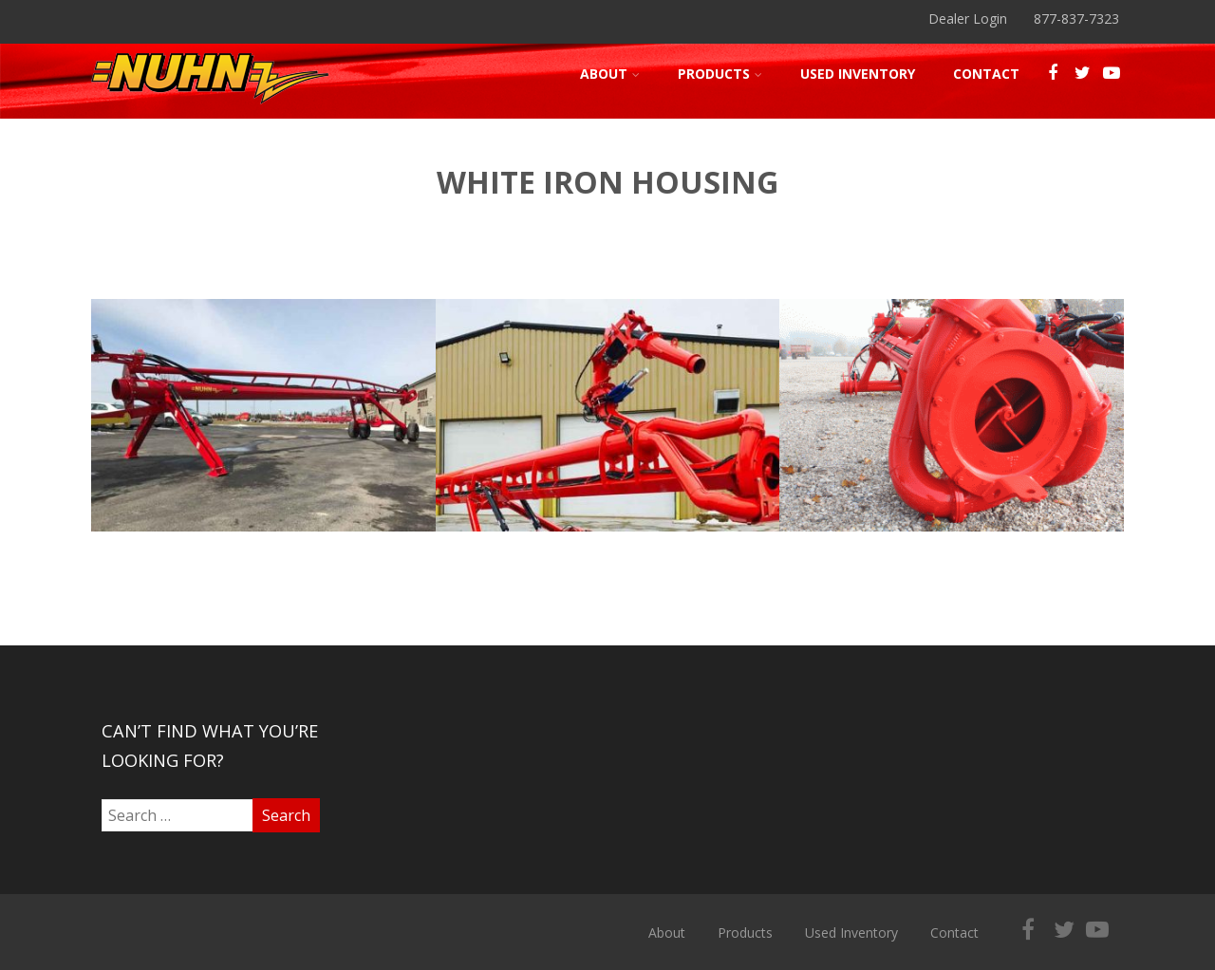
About (610, 74)
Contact (986, 74)
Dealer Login (967, 18)
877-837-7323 (1076, 18)
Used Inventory (857, 74)
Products (720, 74)
